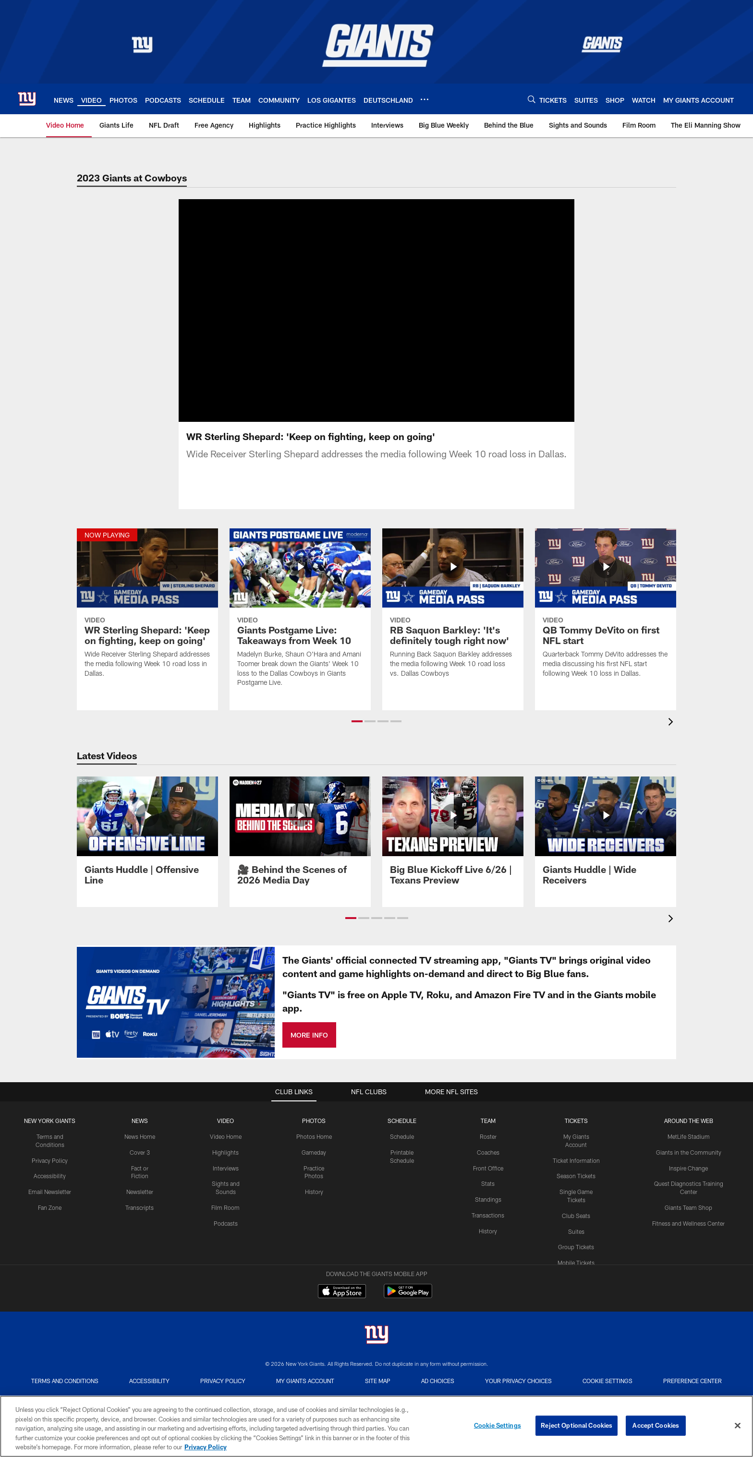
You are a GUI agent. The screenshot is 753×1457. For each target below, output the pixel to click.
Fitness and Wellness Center (688, 1200)
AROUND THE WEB (688, 1098)
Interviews (226, 1145)
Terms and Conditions (64, 1358)
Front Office (488, 1145)
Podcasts (226, 1200)
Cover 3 (140, 1129)
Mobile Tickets (576, 1240)
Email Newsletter (49, 1169)
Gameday (314, 1129)
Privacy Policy (50, 1137)
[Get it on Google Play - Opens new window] (408, 1273)
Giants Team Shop (688, 1185)
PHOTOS (314, 1098)
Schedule (402, 1114)
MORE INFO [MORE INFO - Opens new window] (309, 1012)
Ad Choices (437, 1358)
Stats (488, 1161)
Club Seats (576, 1193)
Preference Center (692, 1358)
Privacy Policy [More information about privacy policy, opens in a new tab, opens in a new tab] (205, 1447)
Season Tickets (576, 1153)
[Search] (531, 99)
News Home (139, 1114)
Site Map (377, 1358)
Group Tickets (576, 1224)
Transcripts (139, 1185)
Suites (576, 1208)
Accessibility (50, 1153)
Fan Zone (49, 1185)
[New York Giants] (376, 1313)
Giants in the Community (688, 1129)
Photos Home (314, 1114)
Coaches (488, 1129)
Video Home (226, 1114)
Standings (488, 1176)
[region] (376, 1426)
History (314, 1169)
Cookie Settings (607, 1358)
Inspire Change (688, 1145)
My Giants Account (305, 1358)
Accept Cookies (655, 1425)
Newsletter (139, 1169)
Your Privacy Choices (518, 1358)
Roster (488, 1114)
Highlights (225, 1129)
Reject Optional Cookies (576, 1425)
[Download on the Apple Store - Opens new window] (342, 1270)
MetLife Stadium (689, 1114)
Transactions (488, 1192)
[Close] (737, 1425)
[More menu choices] (424, 99)
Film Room (225, 1185)
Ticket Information (576, 1137)
